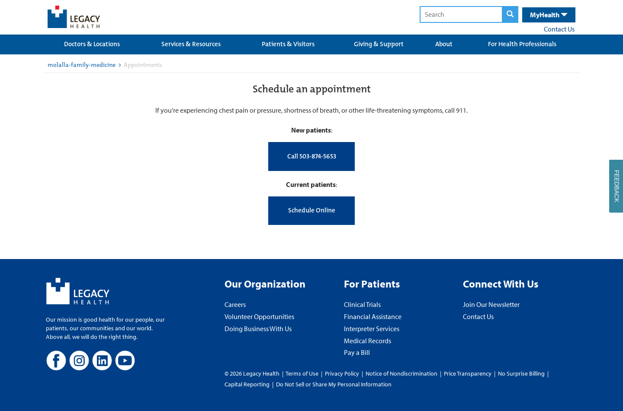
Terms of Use (303, 373)
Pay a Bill (357, 352)
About (444, 44)
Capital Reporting (247, 384)
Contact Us (559, 29)
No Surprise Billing (521, 373)
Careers (235, 304)
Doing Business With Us (258, 328)
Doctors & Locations (92, 44)
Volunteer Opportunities (259, 316)
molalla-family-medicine (82, 65)
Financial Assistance (372, 316)
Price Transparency (467, 373)
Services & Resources (191, 44)
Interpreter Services (371, 328)
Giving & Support (379, 44)
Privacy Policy (342, 373)
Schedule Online (311, 210)
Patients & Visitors (288, 44)
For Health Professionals (522, 44)
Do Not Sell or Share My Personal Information (334, 384)
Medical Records (367, 340)
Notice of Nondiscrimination (401, 373)
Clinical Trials (362, 304)
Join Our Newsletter (491, 304)
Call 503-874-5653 (311, 156)
